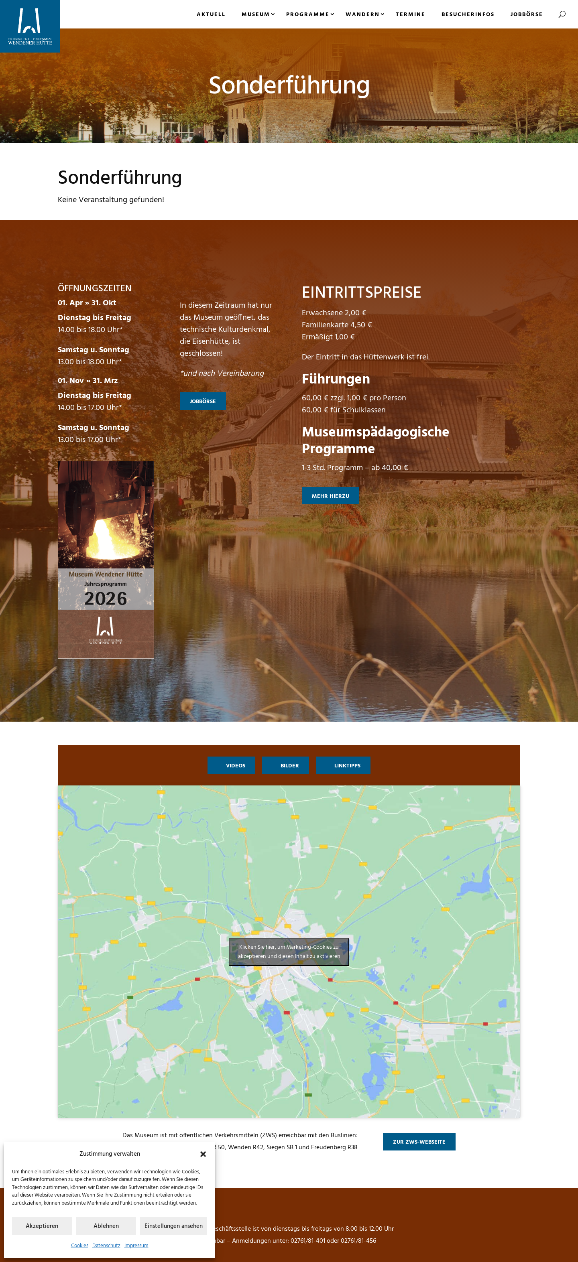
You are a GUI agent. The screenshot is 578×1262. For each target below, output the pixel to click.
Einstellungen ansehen (173, 1226)
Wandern (363, 14)
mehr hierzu (330, 496)
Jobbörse (527, 14)
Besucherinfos (468, 14)
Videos (235, 766)
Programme (308, 14)
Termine (410, 14)
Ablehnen (106, 1226)
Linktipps (347, 766)
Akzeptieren (42, 1226)
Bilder (290, 766)
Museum (256, 14)
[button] (203, 1154)
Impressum (136, 1246)
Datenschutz (106, 1246)
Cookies (79, 1246)
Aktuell (211, 14)
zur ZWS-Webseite (419, 1142)
